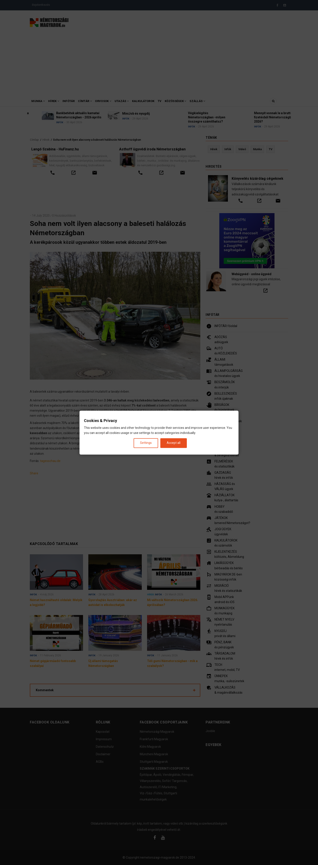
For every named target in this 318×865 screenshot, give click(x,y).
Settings (146, 443)
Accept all (173, 443)
